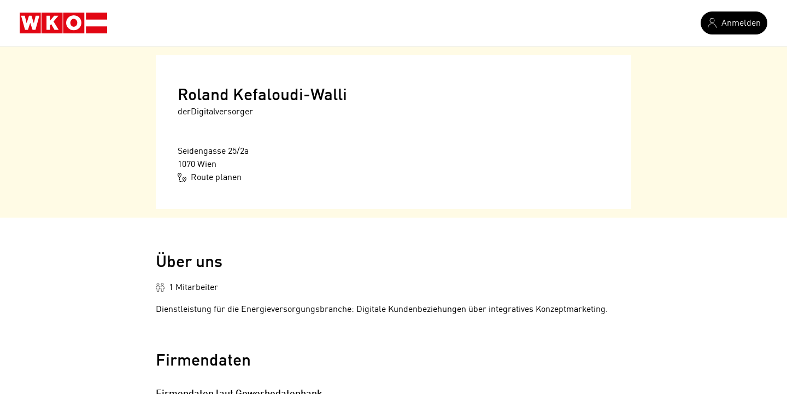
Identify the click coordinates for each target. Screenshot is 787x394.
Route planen (210, 177)
